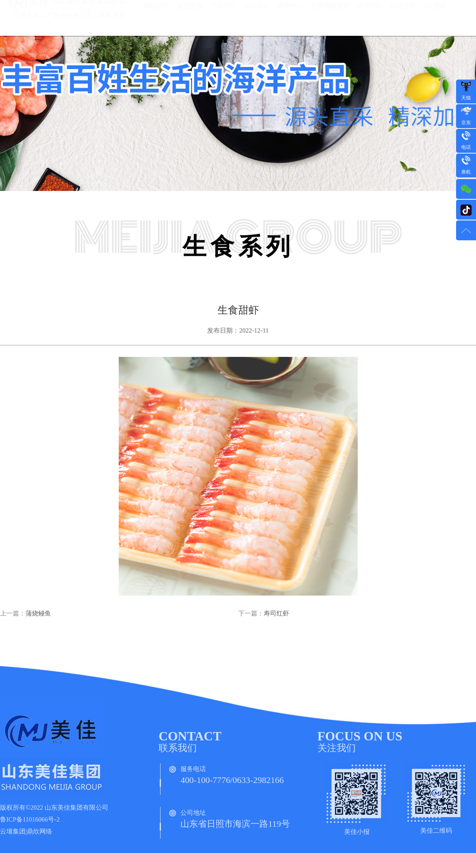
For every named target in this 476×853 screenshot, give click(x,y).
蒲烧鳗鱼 (38, 615)
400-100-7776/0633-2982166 (232, 782)
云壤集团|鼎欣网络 (26, 833)
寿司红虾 (276, 615)
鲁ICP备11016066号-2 (30, 821)
